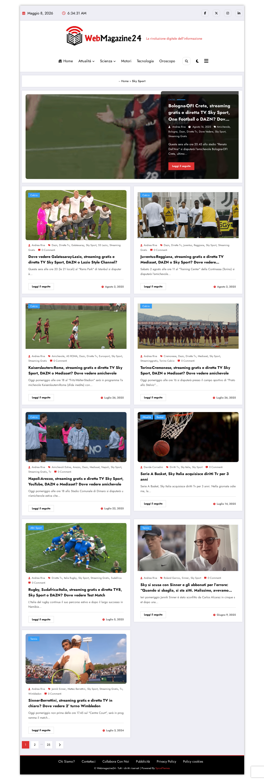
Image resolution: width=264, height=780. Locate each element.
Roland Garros (172, 578)
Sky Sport (220, 131)
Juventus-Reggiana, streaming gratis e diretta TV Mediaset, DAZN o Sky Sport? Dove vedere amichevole (182, 259)
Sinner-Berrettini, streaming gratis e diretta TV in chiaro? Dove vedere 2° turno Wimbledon (70, 703)
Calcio (171, 99)
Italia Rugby (70, 578)
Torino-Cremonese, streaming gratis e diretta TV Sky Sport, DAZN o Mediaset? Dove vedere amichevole (185, 370)
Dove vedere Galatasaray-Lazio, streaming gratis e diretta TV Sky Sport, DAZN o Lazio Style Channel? (72, 259)
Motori (126, 61)
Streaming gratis (177, 136)
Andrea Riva (179, 127)
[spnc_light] (197, 61)
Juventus (187, 245)
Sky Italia (185, 467)
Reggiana (199, 245)
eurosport (104, 356)
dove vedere (206, 131)
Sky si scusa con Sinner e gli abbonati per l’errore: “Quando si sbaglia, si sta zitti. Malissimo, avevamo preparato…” (184, 587)
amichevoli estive (61, 467)
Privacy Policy (166, 761)
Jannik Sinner (59, 689)
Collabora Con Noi (115, 761)
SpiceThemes (162, 768)
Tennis (145, 528)
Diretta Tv (192, 131)
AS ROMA (71, 356)
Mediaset (203, 356)
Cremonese (170, 356)
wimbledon (34, 694)
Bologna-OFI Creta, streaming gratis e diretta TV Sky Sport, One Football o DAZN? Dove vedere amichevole (199, 112)
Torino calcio (167, 361)
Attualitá (86, 61)
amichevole (223, 127)
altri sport (35, 528)
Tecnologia (145, 61)
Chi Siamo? (66, 761)
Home (125, 81)
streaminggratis (149, 361)
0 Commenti (48, 250)
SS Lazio (103, 245)
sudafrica (116, 578)
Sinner (185, 578)
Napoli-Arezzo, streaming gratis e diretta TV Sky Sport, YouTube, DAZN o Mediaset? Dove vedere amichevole (75, 481)
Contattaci (89, 761)
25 (48, 745)
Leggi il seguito (181, 166)
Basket (160, 417)
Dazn (182, 131)
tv (50, 472)
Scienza (108, 61)
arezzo (76, 467)
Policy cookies (193, 761)
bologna (172, 131)
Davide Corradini (153, 467)
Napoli (105, 467)
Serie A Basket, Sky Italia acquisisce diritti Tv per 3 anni (184, 476)
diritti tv (174, 467)
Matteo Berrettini (76, 689)
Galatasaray (77, 245)
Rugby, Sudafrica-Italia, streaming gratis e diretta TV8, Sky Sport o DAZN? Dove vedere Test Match (75, 592)
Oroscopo (167, 61)
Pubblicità (143, 761)
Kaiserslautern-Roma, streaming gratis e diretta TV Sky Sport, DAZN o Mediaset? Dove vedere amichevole (75, 370)
